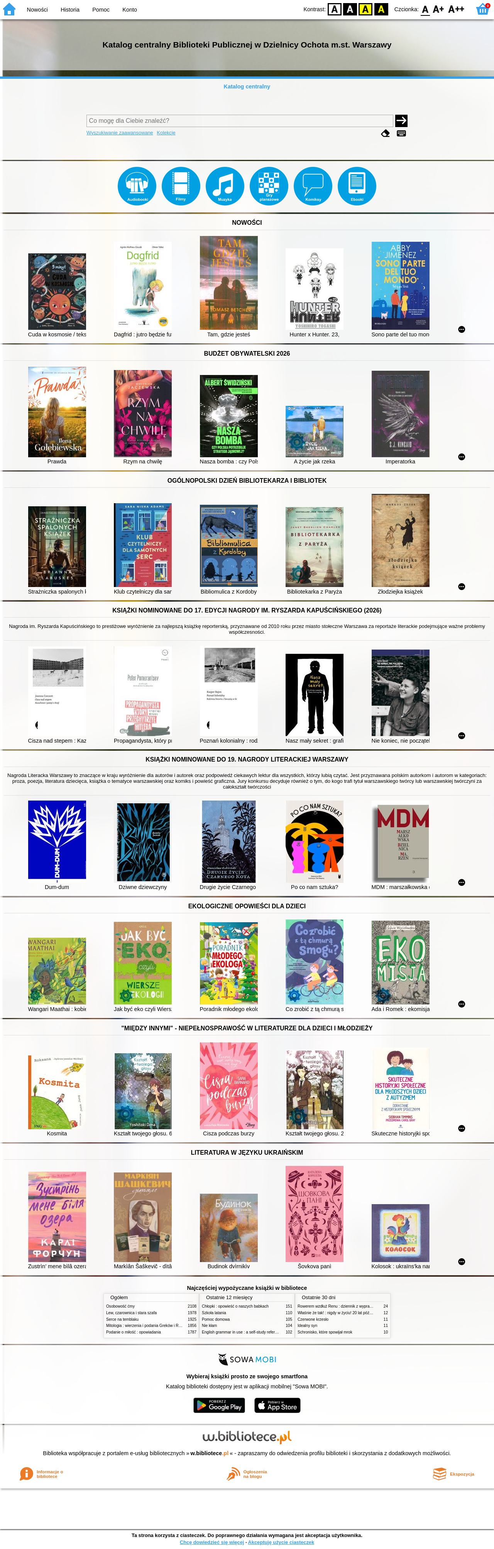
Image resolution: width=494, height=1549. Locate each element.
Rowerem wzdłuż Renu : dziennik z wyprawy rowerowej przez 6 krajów (358, 1306)
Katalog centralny (247, 86)
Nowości (37, 10)
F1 (438, 8)
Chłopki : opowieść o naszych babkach (235, 1306)
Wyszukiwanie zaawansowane (119, 133)
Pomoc (101, 10)
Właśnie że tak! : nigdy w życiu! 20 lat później (337, 1313)
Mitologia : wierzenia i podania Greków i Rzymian (148, 1325)
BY (381, 8)
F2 (456, 8)
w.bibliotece (210, 1453)
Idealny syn (307, 1325)
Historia (70, 10)
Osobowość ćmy (120, 1306)
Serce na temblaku (122, 1319)
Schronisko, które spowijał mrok (325, 1332)
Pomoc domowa (216, 1319)
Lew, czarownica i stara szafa (131, 1313)
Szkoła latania (214, 1313)
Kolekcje (166, 133)
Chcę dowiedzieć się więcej (212, 1542)
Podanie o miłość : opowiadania (133, 1332)
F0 (425, 8)
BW (350, 8)
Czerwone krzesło (313, 1319)
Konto (129, 10)
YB (366, 8)
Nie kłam (209, 1325)
